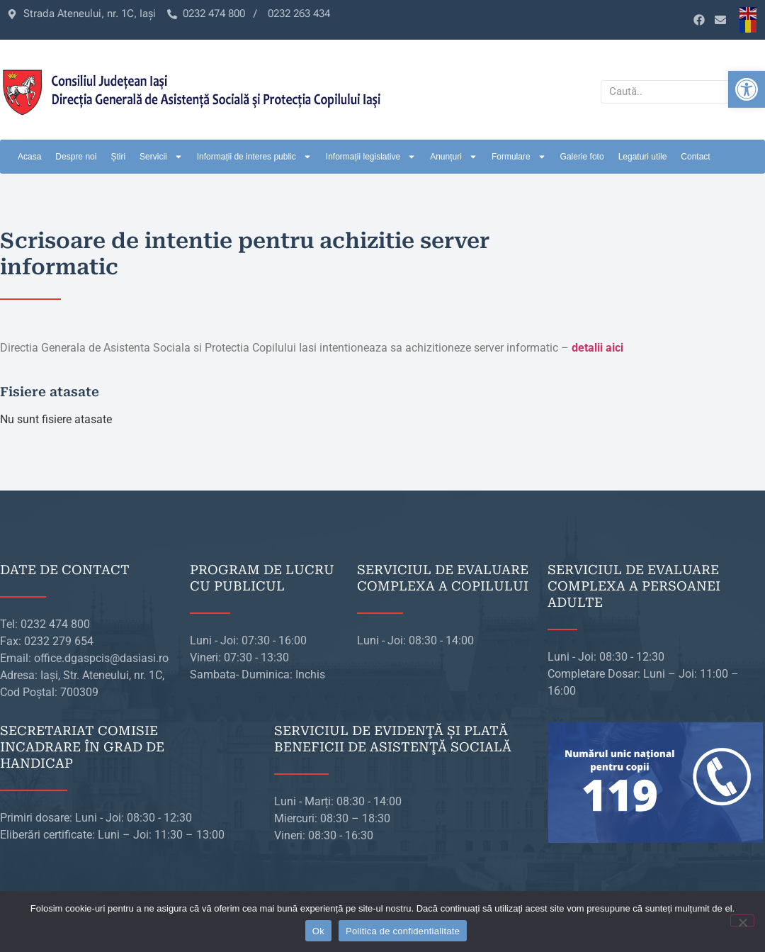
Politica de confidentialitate (403, 931)
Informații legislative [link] (371, 156)
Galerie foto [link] (582, 157)
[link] (746, 89)
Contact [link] (695, 157)
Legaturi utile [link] (642, 157)
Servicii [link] (161, 156)
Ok (318, 931)
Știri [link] (117, 157)
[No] (742, 920)
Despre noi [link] (75, 157)
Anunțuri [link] (453, 156)
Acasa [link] (29, 157)
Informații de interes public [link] (254, 156)
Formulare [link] (519, 156)
